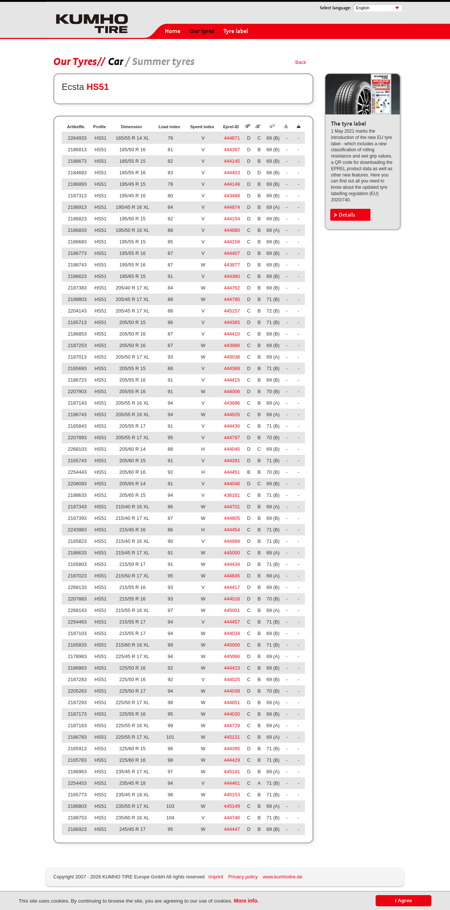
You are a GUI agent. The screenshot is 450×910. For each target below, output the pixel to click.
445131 (232, 737)
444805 (232, 518)
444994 (232, 541)
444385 (232, 322)
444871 (232, 138)
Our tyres (202, 31)
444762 (232, 288)
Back (300, 62)
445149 (232, 806)
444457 (232, 622)
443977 (232, 265)
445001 (232, 610)
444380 (232, 276)
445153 (232, 794)
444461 (232, 783)
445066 (232, 656)
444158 (232, 241)
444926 (232, 414)
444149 (232, 184)
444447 (232, 829)
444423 (232, 668)
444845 (232, 576)
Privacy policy (243, 877)
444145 (232, 161)
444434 (232, 564)
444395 (232, 748)
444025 (232, 679)
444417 (232, 587)
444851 (232, 702)
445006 (232, 645)
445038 (232, 357)
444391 (232, 460)
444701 (232, 506)
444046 (232, 483)
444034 (232, 633)
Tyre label (236, 31)
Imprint (215, 877)
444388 (232, 368)
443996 (232, 403)
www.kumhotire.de (282, 877)
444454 (232, 529)
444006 (232, 391)
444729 (232, 725)
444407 (232, 253)
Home (172, 31)
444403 (232, 172)
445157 (232, 311)
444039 (232, 691)
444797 (232, 437)
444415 (232, 380)
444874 (232, 207)
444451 (232, 472)
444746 (232, 817)
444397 (232, 149)
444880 (232, 230)
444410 (232, 334)
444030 (232, 714)
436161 (232, 495)
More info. (246, 901)
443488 (232, 195)
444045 (232, 449)
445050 (232, 553)
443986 (232, 345)
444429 (232, 760)
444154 (232, 218)
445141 (232, 771)
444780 (232, 299)
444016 (232, 599)
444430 (232, 426)
